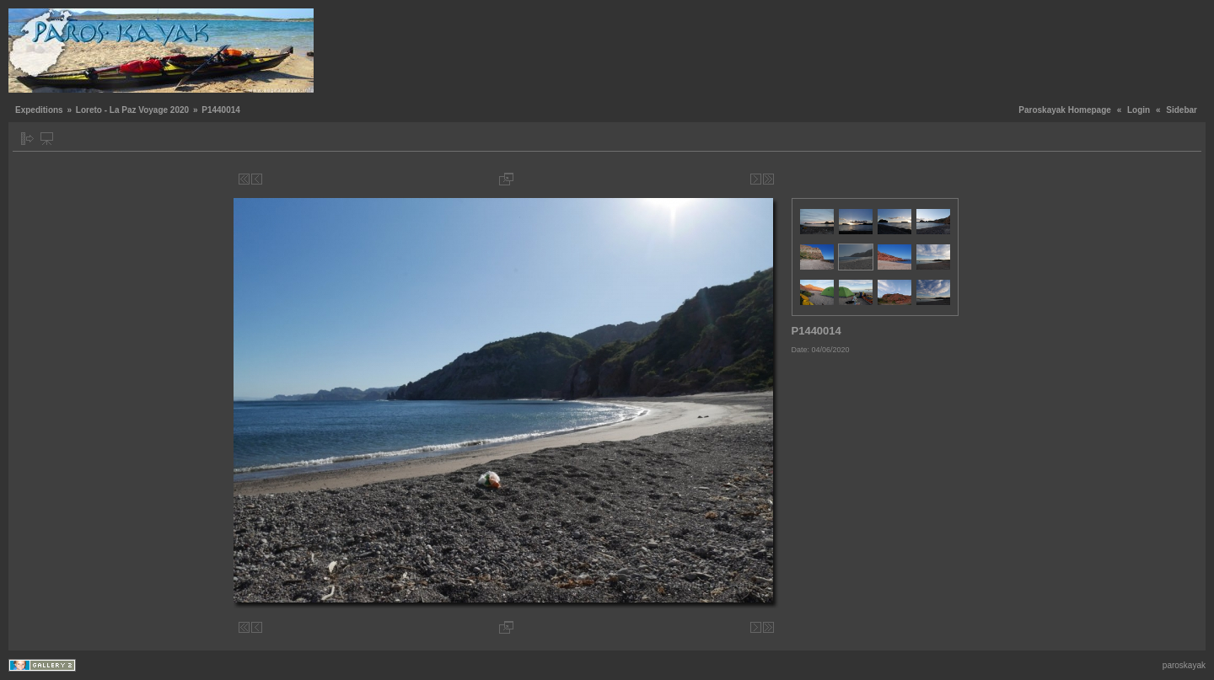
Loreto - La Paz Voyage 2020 (132, 110)
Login (1138, 110)
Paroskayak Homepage (1064, 110)
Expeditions (39, 110)
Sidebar (1181, 110)
